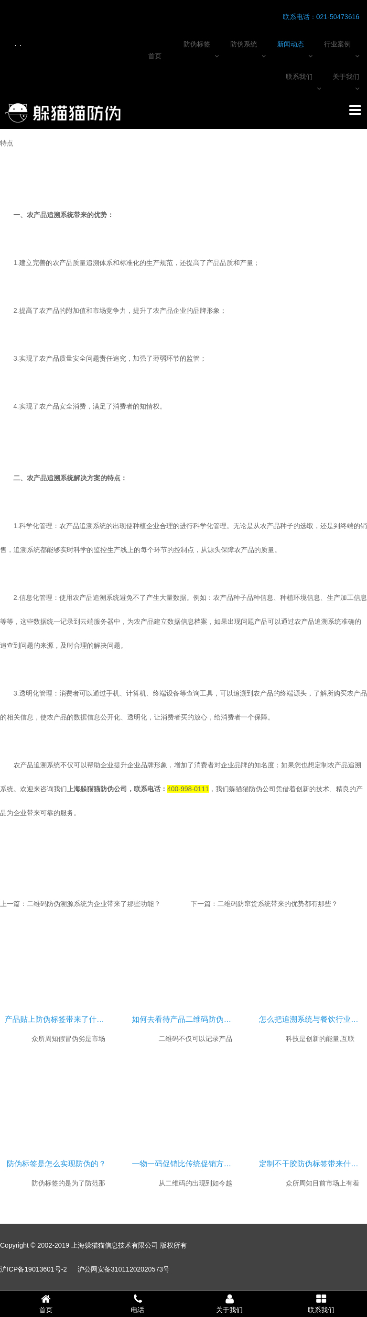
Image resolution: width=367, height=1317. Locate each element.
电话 (138, 1304)
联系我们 (299, 76)
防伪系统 (243, 44)
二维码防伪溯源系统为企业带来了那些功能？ (94, 904)
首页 (155, 56)
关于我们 (346, 76)
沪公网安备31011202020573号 (123, 1269)
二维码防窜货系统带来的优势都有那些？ (277, 904)
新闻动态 (290, 44)
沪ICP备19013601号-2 (33, 1269)
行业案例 (337, 44)
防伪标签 (197, 44)
